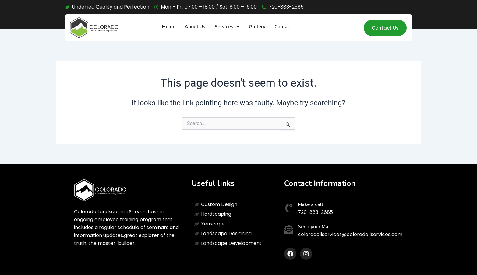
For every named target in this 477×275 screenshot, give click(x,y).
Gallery (257, 26)
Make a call (310, 204)
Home (168, 26)
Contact (283, 26)
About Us (195, 26)
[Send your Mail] (288, 230)
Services (227, 26)
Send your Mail (314, 226)
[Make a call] (288, 208)
